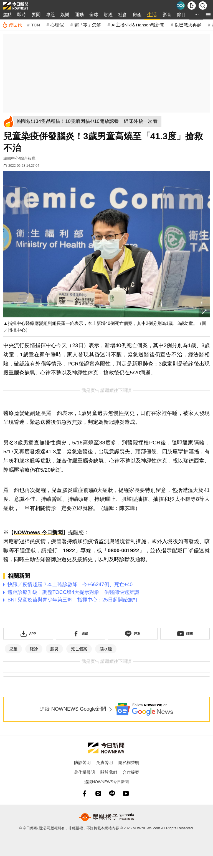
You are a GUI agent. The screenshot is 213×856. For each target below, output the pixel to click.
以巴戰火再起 (188, 25)
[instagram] (98, 793)
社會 (122, 14)
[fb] (84, 793)
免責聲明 (104, 762)
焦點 (7, 14)
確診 (34, 648)
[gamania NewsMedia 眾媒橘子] (106, 817)
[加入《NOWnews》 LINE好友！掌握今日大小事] (133, 633)
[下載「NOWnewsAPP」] (28, 633)
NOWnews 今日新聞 (38, 532)
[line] (112, 793)
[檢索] (203, 5)
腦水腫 (106, 648)
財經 (108, 14)
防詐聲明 (82, 762)
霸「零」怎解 (87, 25)
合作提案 (131, 772)
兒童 (13, 648)
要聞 (36, 14)
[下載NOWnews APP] (191, 5)
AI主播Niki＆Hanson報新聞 (137, 25)
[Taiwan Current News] (180, 5)
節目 (181, 14)
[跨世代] (12, 25)
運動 (79, 14)
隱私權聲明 (128, 762)
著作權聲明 (84, 772)
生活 (152, 15)
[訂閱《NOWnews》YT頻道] (185, 633)
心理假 (57, 25)
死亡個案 (79, 648)
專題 (50, 14)
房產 (137, 14)
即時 (21, 14)
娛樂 (64, 14)
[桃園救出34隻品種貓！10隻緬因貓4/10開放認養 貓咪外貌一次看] (88, 121)
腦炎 (54, 648)
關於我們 (108, 772)
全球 (93, 14)
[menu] (208, 14)
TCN (35, 25)
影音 (167, 14)
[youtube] (125, 793)
